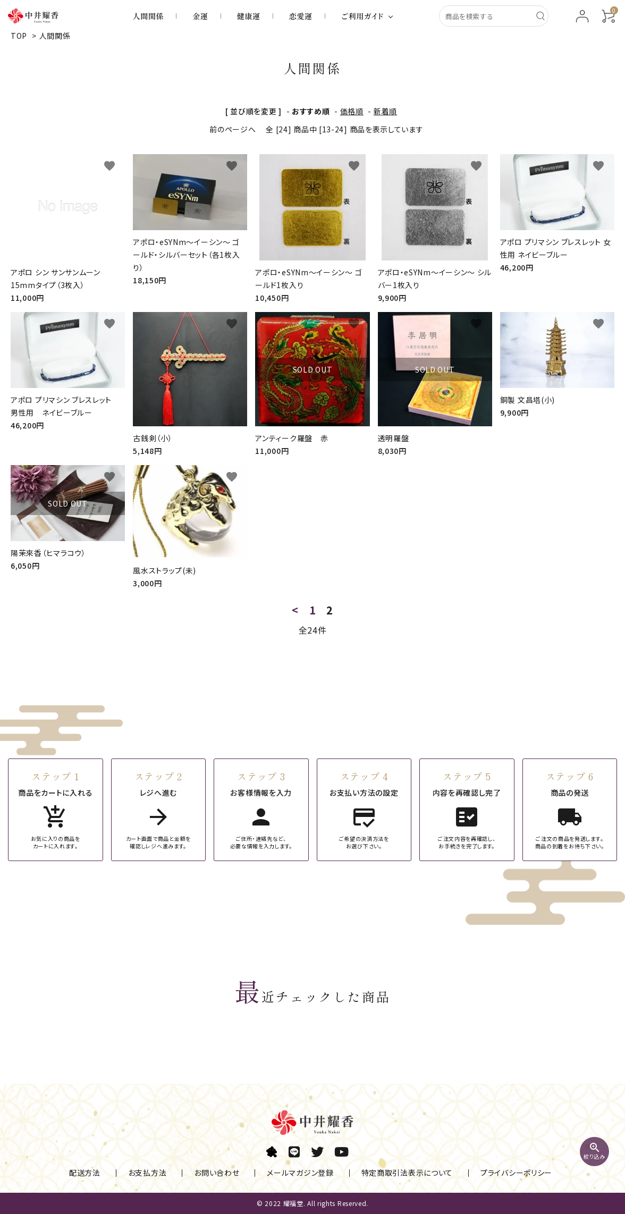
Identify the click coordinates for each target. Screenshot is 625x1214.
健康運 (248, 16)
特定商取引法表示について (398, 1173)
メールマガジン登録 (296, 1173)
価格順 (352, 111)
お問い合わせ (216, 1173)
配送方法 (93, 1173)
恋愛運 (300, 16)
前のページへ (232, 129)
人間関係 (148, 16)
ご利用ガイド (362, 16)
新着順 (385, 111)
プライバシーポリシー (503, 1173)
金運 (200, 16)
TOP (19, 35)
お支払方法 (151, 1173)
